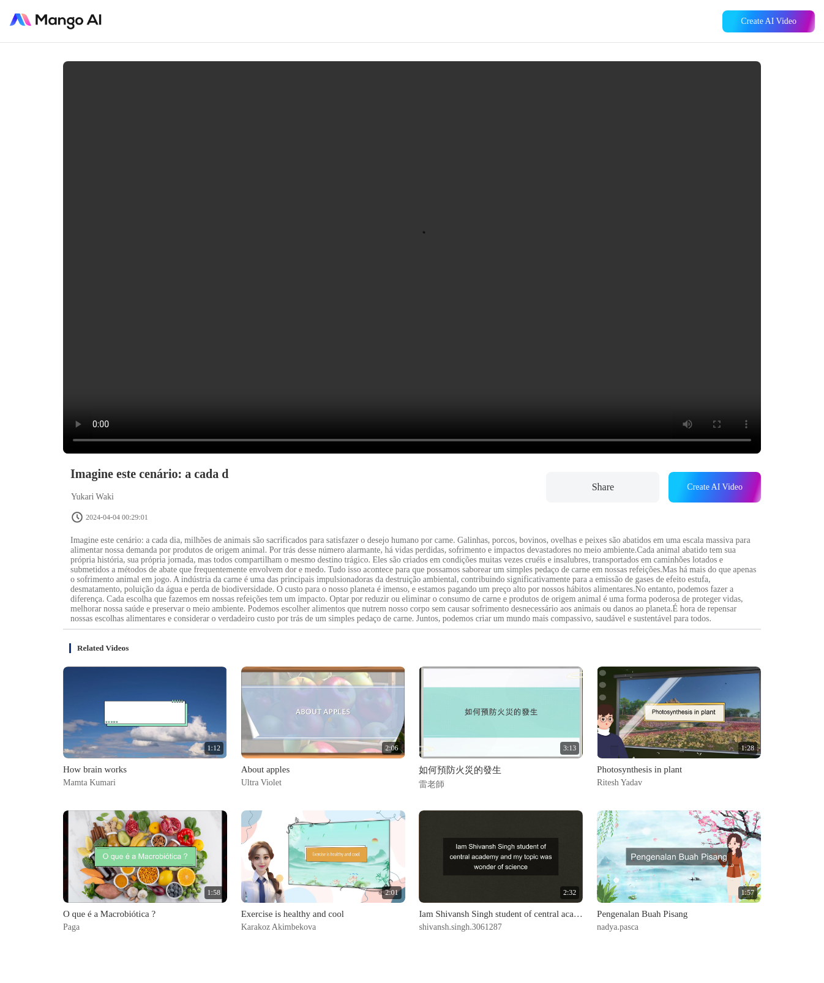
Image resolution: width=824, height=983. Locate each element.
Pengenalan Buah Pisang (642, 914)
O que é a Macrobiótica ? (109, 914)
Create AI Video (768, 21)
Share (603, 487)
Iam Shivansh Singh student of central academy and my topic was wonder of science (501, 914)
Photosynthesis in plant (639, 769)
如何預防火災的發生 (460, 770)
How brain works (95, 769)
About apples (265, 769)
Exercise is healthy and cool (292, 914)
